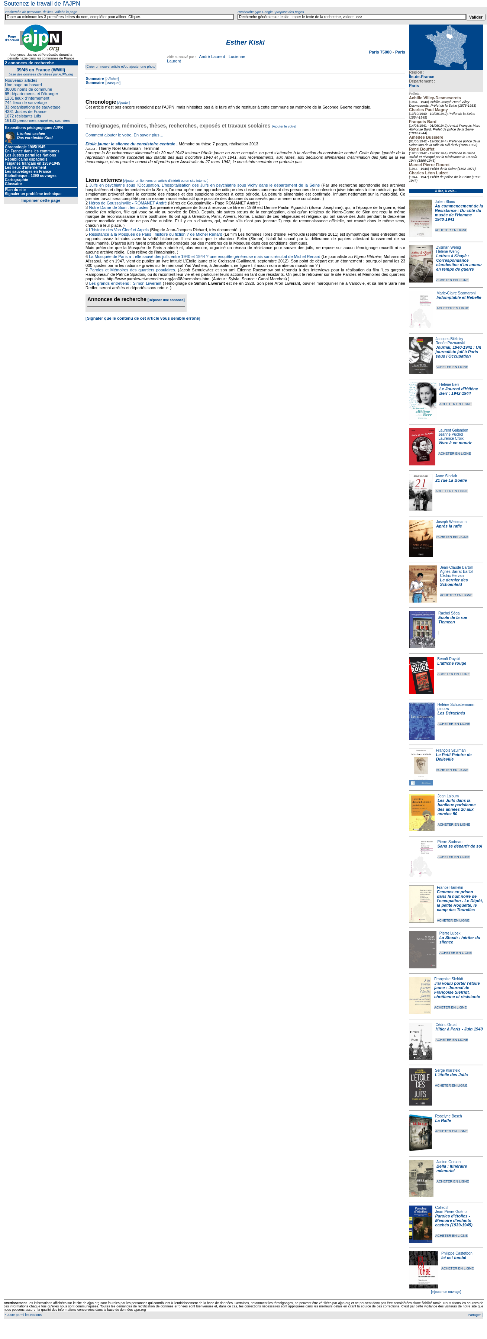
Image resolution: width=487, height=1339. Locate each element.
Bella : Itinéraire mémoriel (451, 1168)
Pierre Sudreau (450, 842)
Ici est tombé (453, 1257)
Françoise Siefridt (448, 979)
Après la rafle (449, 526)
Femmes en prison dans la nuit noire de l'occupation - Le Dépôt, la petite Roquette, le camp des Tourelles (460, 901)
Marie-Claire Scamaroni (455, 293)
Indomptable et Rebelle (458, 297)
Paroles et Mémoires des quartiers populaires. (133, 270)
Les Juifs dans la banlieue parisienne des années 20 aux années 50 (457, 807)
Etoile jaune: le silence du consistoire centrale (130, 144)
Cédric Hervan (452, 576)
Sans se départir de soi (460, 846)
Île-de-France (421, 76)
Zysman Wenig (448, 247)
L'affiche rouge (451, 663)
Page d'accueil (12, 38)
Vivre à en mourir (454, 443)
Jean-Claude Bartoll (456, 567)
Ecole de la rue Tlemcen (452, 619)
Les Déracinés (451, 713)
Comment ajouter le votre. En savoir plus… (125, 135)
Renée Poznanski (450, 343)
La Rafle (443, 1120)
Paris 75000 (381, 52)
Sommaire (95, 79)
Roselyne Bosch (448, 1116)
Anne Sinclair (446, 476)
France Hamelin (450, 887)
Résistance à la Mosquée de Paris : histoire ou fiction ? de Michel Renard (155, 234)
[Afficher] (111, 79)
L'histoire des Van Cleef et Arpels (119, 230)
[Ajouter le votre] (284, 126)
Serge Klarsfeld (447, 1070)
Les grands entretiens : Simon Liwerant (125, 283)
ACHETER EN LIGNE (451, 230)
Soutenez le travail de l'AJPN (42, 3)
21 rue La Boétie (451, 480)
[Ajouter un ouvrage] (446, 1292)
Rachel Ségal (449, 613)
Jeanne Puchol (450, 434)
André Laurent (212, 56)
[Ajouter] (123, 102)
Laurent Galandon (453, 430)
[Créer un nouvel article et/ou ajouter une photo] (121, 66)
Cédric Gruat (446, 1025)
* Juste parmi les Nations (23, 1315)
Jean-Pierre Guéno (451, 1212)
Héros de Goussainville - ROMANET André (128, 203)
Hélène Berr (449, 385)
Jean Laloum (448, 796)
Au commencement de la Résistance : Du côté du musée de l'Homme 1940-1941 (459, 213)
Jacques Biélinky (449, 339)
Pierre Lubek (450, 933)
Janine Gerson (448, 1162)
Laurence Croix (451, 438)
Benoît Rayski (448, 659)
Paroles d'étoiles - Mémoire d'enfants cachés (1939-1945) (454, 1220)
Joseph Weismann (451, 522)
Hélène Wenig (447, 251)
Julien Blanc (445, 202)
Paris (414, 85)
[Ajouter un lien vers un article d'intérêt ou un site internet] (165, 181)
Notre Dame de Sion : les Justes (119, 207)
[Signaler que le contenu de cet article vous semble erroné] (143, 318)
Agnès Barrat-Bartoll (456, 572)
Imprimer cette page (41, 200)
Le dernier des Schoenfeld (454, 582)
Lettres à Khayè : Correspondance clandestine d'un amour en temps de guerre (459, 262)
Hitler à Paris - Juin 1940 (459, 1029)
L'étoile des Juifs (451, 1074)
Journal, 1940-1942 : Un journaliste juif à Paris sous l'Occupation (458, 351)
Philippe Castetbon (457, 1253)
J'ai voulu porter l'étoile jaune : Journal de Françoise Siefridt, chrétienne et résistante (457, 990)
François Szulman (451, 750)
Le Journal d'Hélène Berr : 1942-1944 (458, 391)
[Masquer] (112, 83)
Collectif (442, 1208)
